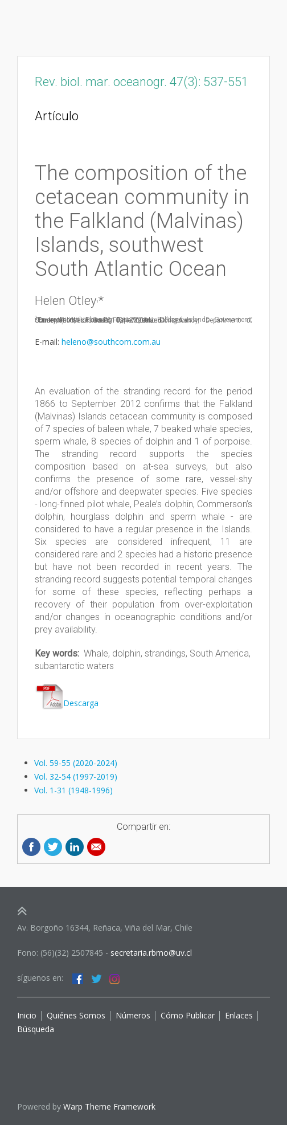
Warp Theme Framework (109, 1106)
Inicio (26, 1015)
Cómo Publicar (188, 1015)
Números (133, 1015)
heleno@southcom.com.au (111, 341)
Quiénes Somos (74, 1015)
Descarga (67, 703)
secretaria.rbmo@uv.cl (151, 952)
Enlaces (238, 1015)
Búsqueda (35, 1029)
